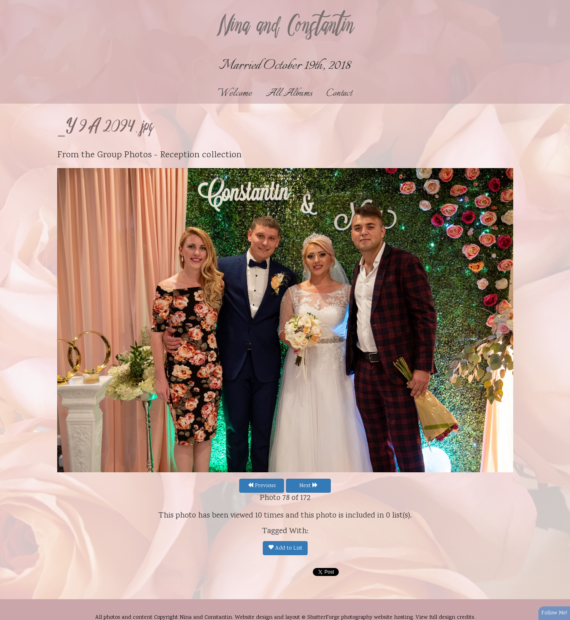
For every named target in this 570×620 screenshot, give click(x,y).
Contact (339, 93)
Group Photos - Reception (148, 155)
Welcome (235, 93)
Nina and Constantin (285, 27)
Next (308, 486)
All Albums (289, 93)
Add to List (285, 548)
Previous (262, 486)
